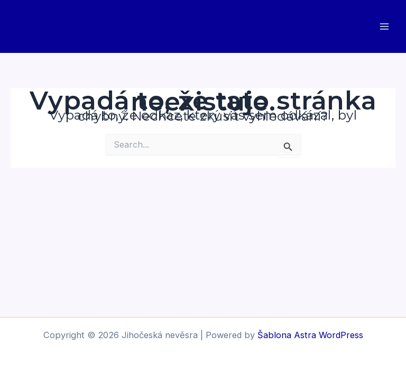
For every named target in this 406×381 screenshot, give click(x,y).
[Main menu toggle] (384, 26)
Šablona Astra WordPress (310, 335)
